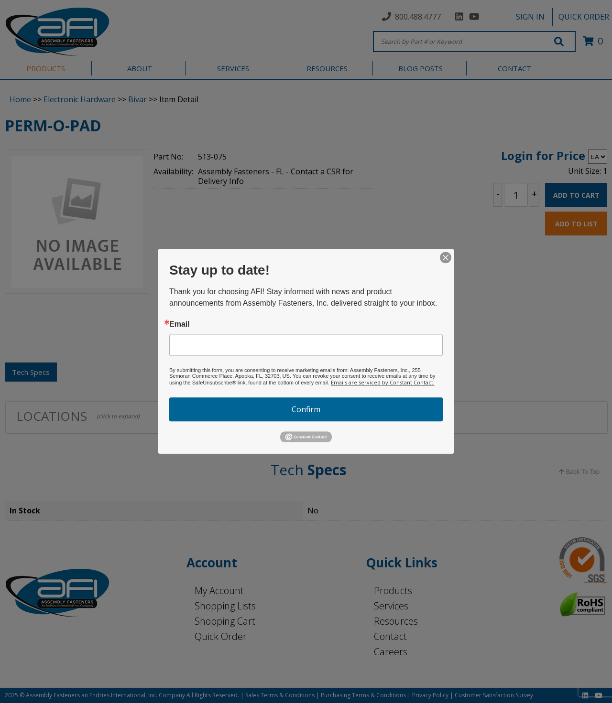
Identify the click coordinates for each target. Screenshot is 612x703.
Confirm (306, 409)
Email (179, 324)
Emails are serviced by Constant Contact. (383, 382)
